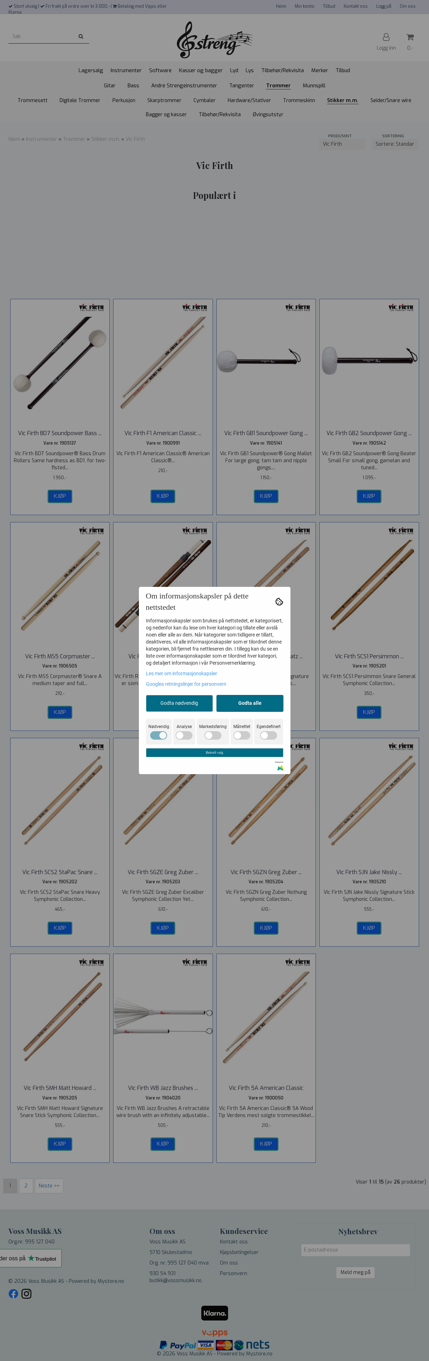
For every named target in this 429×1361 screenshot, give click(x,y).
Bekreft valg (214, 752)
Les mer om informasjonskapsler (181, 673)
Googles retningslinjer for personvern (186, 684)
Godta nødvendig (179, 703)
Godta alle (250, 703)
